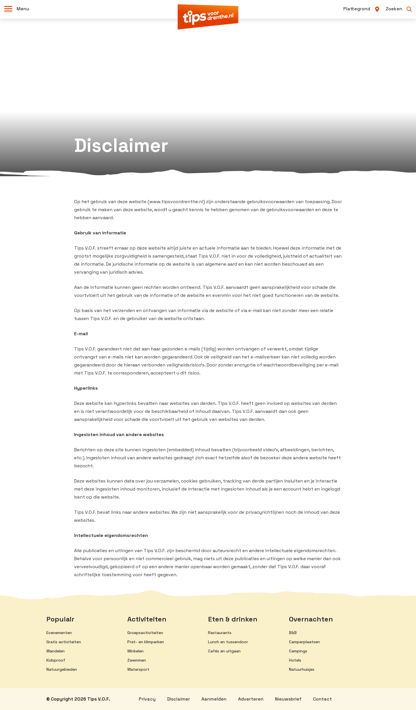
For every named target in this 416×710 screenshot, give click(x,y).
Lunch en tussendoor (228, 641)
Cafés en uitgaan (224, 651)
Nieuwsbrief (288, 699)
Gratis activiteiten (63, 641)
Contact (322, 699)
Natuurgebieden (61, 669)
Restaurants (219, 632)
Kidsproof (55, 660)
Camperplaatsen (304, 641)
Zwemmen (136, 660)
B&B (293, 632)
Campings (298, 651)
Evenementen (59, 632)
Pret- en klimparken (145, 641)
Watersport (138, 669)
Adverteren (251, 699)
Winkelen (135, 651)
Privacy (147, 699)
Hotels (295, 660)
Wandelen (55, 651)
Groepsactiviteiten (145, 632)
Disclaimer (178, 699)
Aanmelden (214, 699)
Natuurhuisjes (301, 669)
